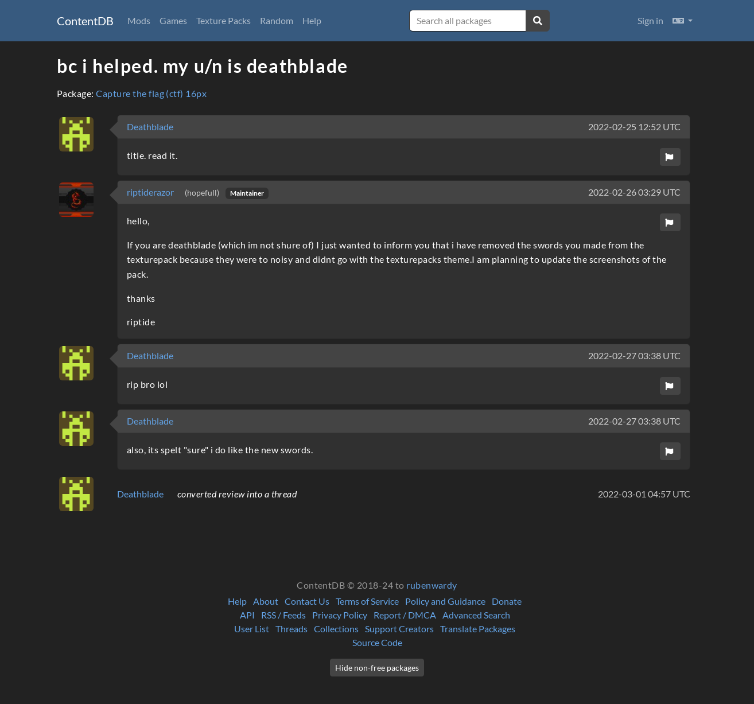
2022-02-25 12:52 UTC (634, 126)
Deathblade (150, 126)
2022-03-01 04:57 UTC (644, 493)
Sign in (650, 20)
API (247, 614)
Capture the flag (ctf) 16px (151, 93)
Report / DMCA (405, 614)
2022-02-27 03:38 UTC (634, 355)
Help (311, 20)
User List (251, 628)
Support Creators (399, 628)
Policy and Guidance (445, 601)
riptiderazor (151, 191)
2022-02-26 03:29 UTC (634, 191)
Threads (291, 628)
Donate (507, 601)
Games (173, 20)
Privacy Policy (339, 614)
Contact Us (307, 601)
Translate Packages (477, 628)
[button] (682, 20)
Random (276, 20)
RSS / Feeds (283, 614)
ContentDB (85, 21)
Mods (138, 20)
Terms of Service (367, 601)
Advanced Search (476, 614)
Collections (336, 628)
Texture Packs (223, 20)
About (265, 601)
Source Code (377, 642)
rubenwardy (431, 584)
